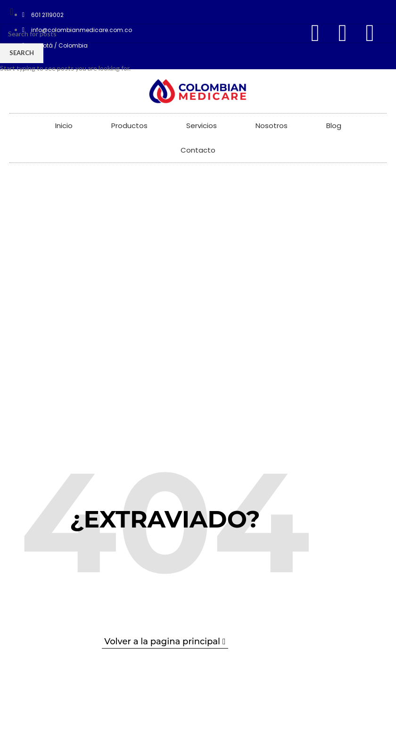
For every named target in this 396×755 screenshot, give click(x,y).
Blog (333, 125)
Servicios (201, 125)
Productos (129, 125)
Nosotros (272, 125)
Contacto (198, 150)
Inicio (64, 125)
